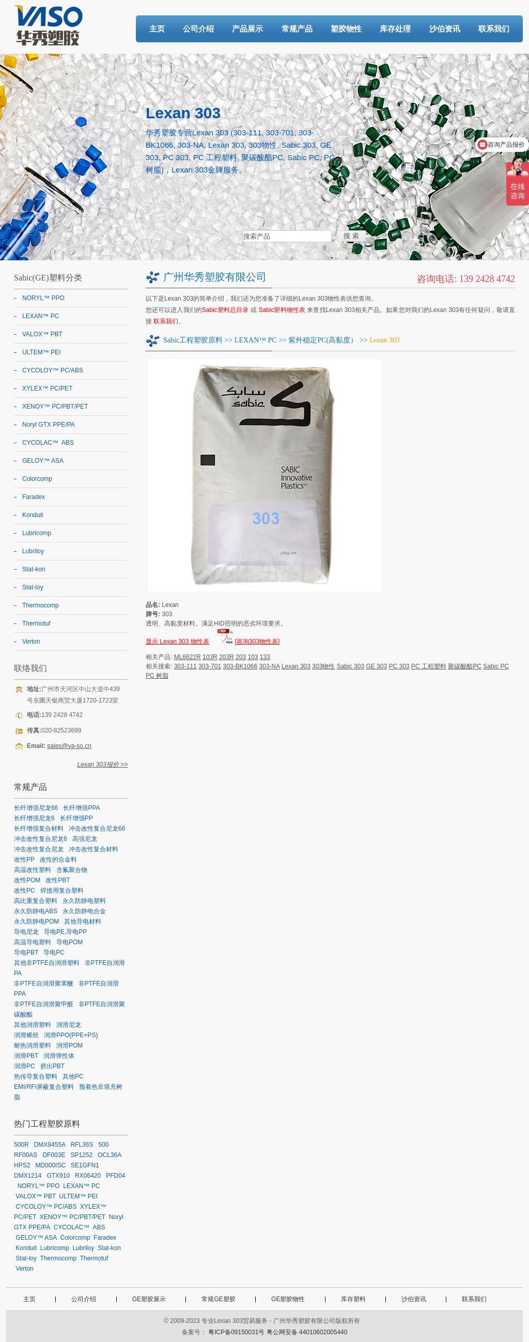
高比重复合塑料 (35, 900)
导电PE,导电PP (65, 931)
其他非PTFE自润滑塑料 (47, 962)
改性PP (24, 859)
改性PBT (57, 880)
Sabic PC (496, 666)
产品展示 (247, 28)
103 (252, 657)
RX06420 (88, 1175)
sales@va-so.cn (69, 746)
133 (265, 657)
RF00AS (25, 1155)
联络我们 (30, 668)
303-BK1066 (240, 666)
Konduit (32, 515)
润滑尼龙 (68, 1024)
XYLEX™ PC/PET (47, 388)
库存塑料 (353, 1299)
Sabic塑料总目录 (225, 310)
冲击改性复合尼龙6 (40, 838)
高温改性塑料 (32, 869)
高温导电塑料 (32, 942)
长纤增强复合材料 (39, 828)
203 (241, 657)
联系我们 (493, 28)
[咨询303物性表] (257, 641)
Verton (31, 641)
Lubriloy (33, 551)
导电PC (54, 952)
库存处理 (395, 28)
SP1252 (81, 1155)
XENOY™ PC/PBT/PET (55, 406)
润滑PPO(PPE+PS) (71, 1035)
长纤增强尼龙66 (36, 808)
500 (103, 1144)
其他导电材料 (82, 921)
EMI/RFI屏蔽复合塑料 (44, 1086)
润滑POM (69, 1045)
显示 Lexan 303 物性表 (177, 641)
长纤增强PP (76, 818)
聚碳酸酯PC (464, 666)
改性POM (27, 880)
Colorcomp (37, 478)
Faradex (33, 497)
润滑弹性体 (58, 1055)
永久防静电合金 (84, 911)
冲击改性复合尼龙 (39, 849)
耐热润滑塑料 (32, 1045)
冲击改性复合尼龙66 (97, 828)
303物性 (323, 666)
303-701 (209, 666)
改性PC (24, 890)
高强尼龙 (84, 838)
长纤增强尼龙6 (34, 818)
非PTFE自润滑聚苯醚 (43, 983)
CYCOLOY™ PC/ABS (52, 370)
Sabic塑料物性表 (281, 310)
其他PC (73, 1076)
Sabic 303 (350, 666)
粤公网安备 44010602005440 (307, 1332)
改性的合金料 (58, 859)
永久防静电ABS (35, 911)
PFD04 (115, 1175)
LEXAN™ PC (256, 340)
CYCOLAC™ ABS (48, 442)
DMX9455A (50, 1144)
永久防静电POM (36, 921)
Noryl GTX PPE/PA (48, 424)
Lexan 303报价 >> (102, 764)
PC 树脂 (157, 675)
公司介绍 (198, 28)
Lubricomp (36, 533)
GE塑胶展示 (149, 1299)
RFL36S (81, 1144)
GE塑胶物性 (288, 1299)
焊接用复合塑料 (62, 890)
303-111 (185, 666)
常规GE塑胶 (218, 1299)
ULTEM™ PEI (41, 352)
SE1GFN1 (85, 1165)
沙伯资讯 (444, 28)
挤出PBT (52, 1066)
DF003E (53, 1155)
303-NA (269, 666)
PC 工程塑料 (428, 666)
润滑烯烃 (26, 1035)
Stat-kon (33, 569)
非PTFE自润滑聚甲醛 (43, 1004)
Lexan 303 (296, 666)
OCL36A (109, 1155)
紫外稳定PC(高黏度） (322, 340)
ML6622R (187, 657)
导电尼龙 (26, 931)
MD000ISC (50, 1165)
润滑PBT (26, 1055)
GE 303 (376, 666)
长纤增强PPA (81, 808)
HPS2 (22, 1165)
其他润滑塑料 (32, 1024)
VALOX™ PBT (42, 334)
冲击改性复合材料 (93, 849)
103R (210, 657)
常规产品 (297, 28)
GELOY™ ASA (43, 460)
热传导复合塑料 (35, 1076)
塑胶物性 (346, 28)
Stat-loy (32, 587)
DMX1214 (27, 1175)
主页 (157, 28)
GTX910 (58, 1175)
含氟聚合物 (71, 869)
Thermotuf (36, 623)
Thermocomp (40, 605)
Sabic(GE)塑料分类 (48, 277)
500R (21, 1144)
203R (226, 657)
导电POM (69, 942)
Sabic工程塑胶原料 (193, 340)
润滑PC (24, 1066)
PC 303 (398, 666)
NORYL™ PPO (43, 298)
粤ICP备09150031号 (236, 1332)
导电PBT (26, 952)
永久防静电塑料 (84, 900)
